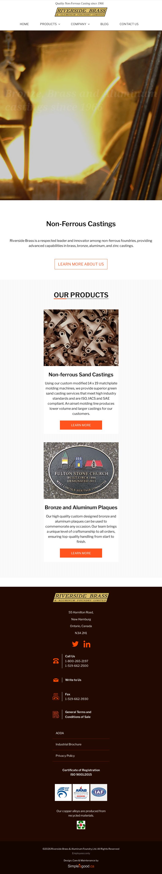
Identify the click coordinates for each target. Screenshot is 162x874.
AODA (60, 733)
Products (50, 24)
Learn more (81, 425)
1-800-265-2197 (76, 661)
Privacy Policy (65, 755)
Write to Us (73, 680)
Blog (104, 24)
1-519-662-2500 (76, 665)
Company (80, 24)
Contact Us (129, 24)
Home (24, 24)
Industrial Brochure (68, 744)
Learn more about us (81, 264)
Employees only (81, 853)
